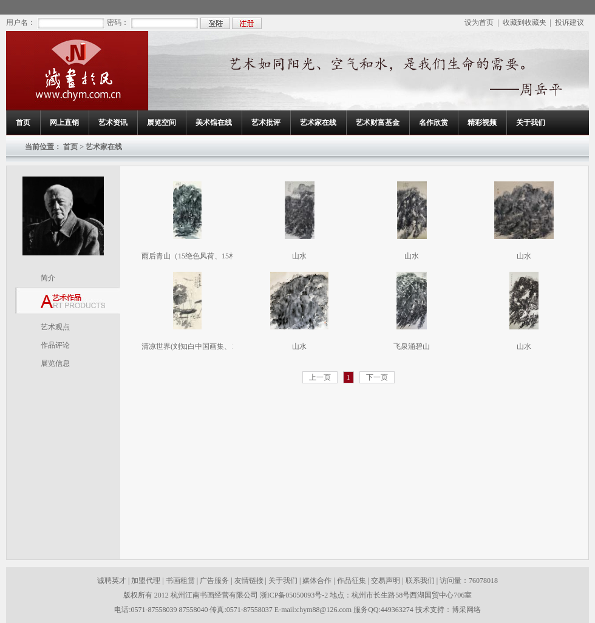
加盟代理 (145, 580)
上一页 (320, 377)
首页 (23, 122)
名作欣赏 (433, 122)
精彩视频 (482, 122)
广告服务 (214, 580)
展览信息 (55, 363)
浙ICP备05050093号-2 (295, 595)
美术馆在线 (213, 122)
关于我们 (530, 122)
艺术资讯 (112, 122)
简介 (48, 278)
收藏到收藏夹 (524, 22)
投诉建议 (569, 22)
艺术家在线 (318, 122)
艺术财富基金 (377, 122)
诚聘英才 (111, 580)
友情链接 (249, 580)
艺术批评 (265, 122)
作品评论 (55, 345)
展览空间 (161, 122)
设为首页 (479, 22)
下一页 (377, 377)
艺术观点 (55, 327)
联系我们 (420, 580)
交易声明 (385, 580)
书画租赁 (180, 580)
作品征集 (351, 580)
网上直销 (64, 122)
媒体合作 (317, 580)
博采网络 (466, 609)
